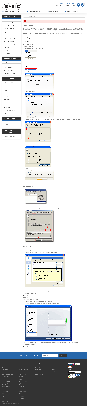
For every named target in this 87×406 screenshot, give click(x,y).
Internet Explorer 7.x (29, 38)
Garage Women (8, 62)
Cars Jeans (21, 376)
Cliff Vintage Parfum (8, 53)
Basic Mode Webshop (6, 369)
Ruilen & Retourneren (6, 386)
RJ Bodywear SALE (8, 47)
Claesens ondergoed (23, 381)
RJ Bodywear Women (39, 371)
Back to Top (25, 184)
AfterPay (4, 366)
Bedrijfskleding (5, 371)
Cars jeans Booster (22, 377)
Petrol (20, 388)
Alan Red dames (38, 366)
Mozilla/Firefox (28, 41)
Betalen (62, 5)
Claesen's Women (38, 367)
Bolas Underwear (22, 398)
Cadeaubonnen (5, 391)
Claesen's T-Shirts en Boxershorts (9, 29)
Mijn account (56, 5)
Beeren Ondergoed (22, 374)
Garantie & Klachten (6, 381)
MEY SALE (6, 50)
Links (3, 379)
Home (26, 16)
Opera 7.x (26, 42)
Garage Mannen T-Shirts (9, 20)
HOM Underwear (22, 384)
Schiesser (21, 393)
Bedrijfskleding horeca (23, 371)
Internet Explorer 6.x (29, 40)
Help (52, 372)
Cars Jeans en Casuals (9, 44)
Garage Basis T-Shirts (23, 383)
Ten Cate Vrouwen (8, 70)
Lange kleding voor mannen (7, 383)
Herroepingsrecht (5, 376)
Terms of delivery (5, 388)
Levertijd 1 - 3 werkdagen (72, 11)
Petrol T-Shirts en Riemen (10, 23)
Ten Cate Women (38, 372)
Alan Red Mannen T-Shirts (10, 25)
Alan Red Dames (8, 67)
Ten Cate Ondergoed (9, 41)
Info (3, 377)
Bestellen (4, 372)
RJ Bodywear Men (22, 391)
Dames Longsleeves (39, 374)
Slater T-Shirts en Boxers (10, 33)
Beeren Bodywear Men (23, 372)
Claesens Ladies (8, 64)
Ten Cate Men (21, 396)
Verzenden (4, 389)
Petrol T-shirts (21, 389)
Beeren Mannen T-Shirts (9, 35)
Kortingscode (4, 393)
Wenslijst (53, 369)
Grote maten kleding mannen (8, 374)
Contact (73, 5)
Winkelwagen (54, 367)
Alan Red (20, 366)
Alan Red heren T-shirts (23, 369)
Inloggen (67, 5)
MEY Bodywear (21, 386)
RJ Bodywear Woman (9, 73)
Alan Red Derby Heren (23, 367)
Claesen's (20, 379)
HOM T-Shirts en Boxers (9, 38)
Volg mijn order (54, 371)
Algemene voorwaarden (7, 367)
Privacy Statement (5, 384)
